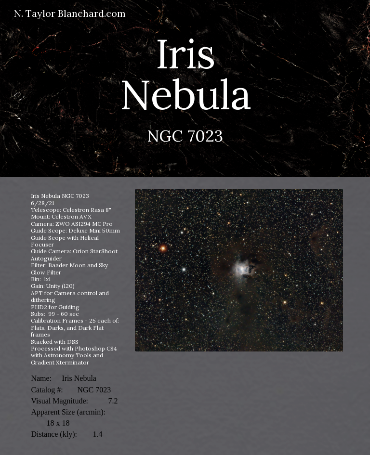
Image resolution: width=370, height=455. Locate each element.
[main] (185, 88)
